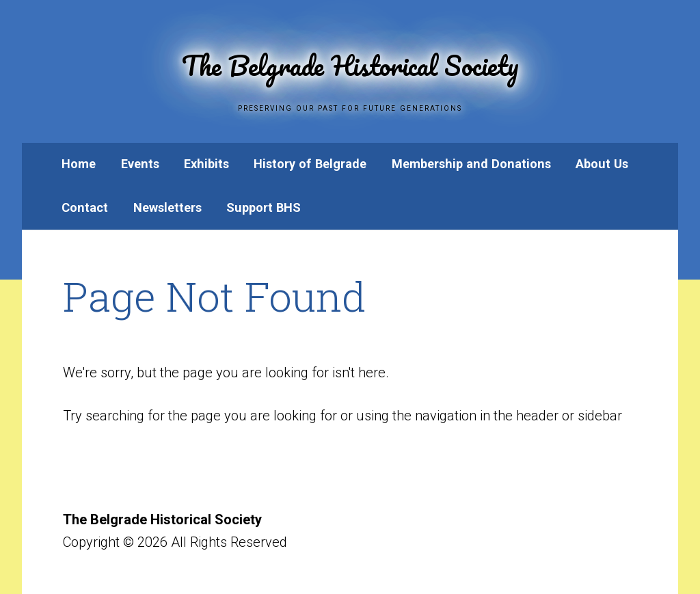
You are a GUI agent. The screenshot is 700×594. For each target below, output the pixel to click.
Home (79, 164)
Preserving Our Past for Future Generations (350, 105)
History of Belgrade (310, 164)
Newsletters (167, 207)
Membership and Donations (471, 164)
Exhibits (206, 164)
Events (140, 164)
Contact (85, 207)
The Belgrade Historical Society (350, 60)
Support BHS (263, 207)
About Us (602, 164)
